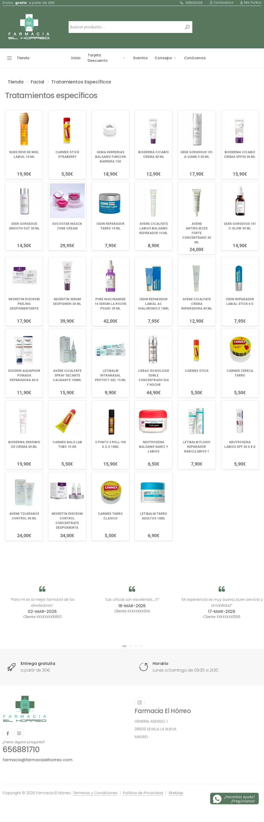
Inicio (76, 58)
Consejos (163, 58)
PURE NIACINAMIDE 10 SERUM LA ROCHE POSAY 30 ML (110, 303)
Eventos (140, 58)
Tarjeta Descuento (98, 58)
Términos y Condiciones (95, 792)
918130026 (191, 2)
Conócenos (221, 2)
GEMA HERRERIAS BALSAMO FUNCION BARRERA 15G (110, 156)
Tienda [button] (23, 58)
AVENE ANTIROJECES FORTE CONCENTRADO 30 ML (196, 233)
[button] (124, 646)
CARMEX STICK (197, 371)
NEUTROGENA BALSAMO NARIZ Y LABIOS (153, 446)
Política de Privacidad (143, 792)
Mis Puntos (250, 2)
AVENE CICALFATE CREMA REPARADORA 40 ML (196, 303)
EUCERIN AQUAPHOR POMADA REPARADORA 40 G (24, 375)
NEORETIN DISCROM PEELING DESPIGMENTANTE (24, 303)
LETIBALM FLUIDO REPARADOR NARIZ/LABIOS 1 (196, 446)
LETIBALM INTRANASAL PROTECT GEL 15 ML (110, 375)
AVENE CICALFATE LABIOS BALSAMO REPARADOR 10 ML (153, 228)
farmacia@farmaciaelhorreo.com (37, 760)
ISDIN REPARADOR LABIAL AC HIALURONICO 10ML (153, 303)
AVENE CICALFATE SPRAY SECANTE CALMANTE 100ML (67, 375)
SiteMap (176, 792)
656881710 (21, 749)
